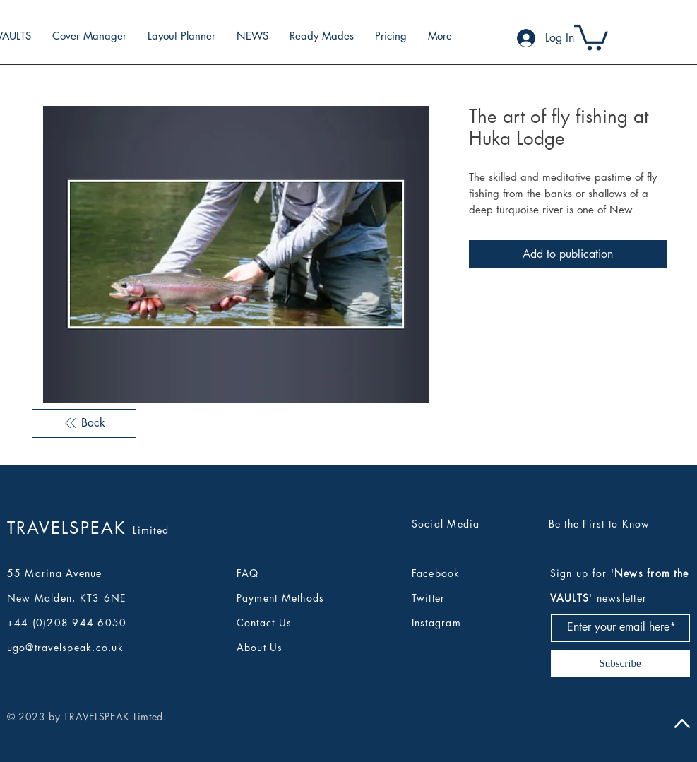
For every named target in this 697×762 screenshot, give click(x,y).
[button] (591, 36)
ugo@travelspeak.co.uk (65, 647)
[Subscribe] (620, 663)
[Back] (84, 423)
